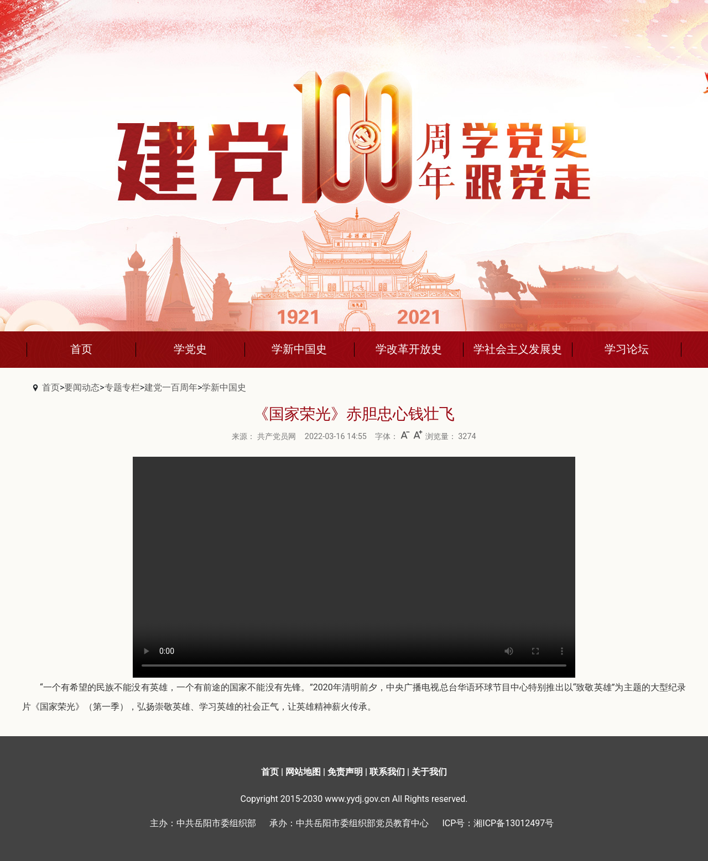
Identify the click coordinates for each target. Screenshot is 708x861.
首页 (81, 349)
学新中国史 (299, 349)
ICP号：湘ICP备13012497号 (498, 823)
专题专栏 (122, 387)
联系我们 (387, 772)
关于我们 (429, 772)
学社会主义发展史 (517, 349)
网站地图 (303, 772)
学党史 (190, 349)
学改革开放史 (409, 349)
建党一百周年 (170, 387)
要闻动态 (82, 387)
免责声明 (345, 772)
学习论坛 (627, 349)
